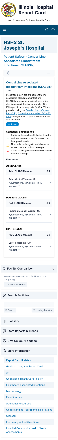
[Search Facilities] (29, 304)
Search (10, 310)
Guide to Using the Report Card (24, 366)
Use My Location (43, 310)
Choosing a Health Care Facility (24, 378)
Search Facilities (18, 295)
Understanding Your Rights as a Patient (29, 409)
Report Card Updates (18, 360)
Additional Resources (18, 403)
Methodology (14, 391)
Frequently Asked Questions (22, 422)
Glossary (11, 415)
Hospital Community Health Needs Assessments (26, 430)
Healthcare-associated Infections (25, 385)
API (8, 372)
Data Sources (14, 397)
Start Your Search (15, 284)
